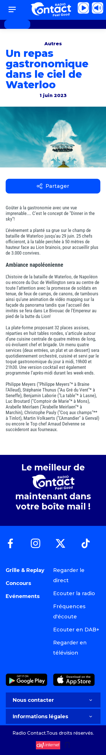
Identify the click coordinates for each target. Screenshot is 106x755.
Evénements (23, 596)
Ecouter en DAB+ (76, 630)
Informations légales (53, 716)
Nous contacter (53, 700)
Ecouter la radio (74, 593)
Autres (53, 43)
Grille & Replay (25, 570)
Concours (18, 583)
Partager (53, 186)
